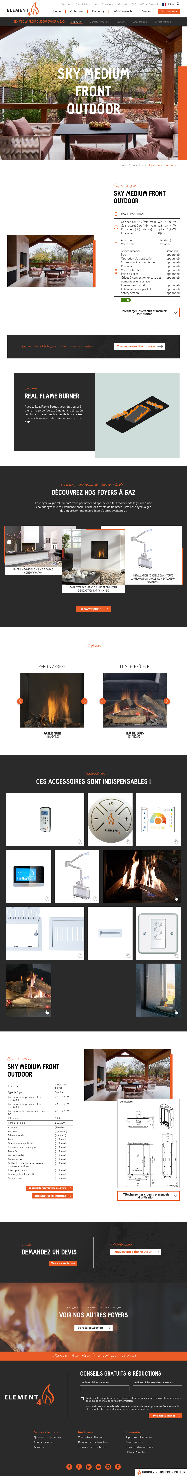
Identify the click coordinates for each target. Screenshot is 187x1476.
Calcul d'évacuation (87, 4)
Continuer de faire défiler (92, 134)
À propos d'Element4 (139, 1437)
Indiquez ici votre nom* (95, 1382)
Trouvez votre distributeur (136, 346)
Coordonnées (134, 1442)
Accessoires (140, 21)
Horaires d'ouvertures (139, 1447)
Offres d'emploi (149, 4)
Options (120, 21)
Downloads (108, 4)
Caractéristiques (99, 21)
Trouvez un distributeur (93, 1447)
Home (57, 11)
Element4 (98, 11)
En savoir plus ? (90, 609)
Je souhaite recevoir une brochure (47, 1187)
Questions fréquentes (47, 1437)
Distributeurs (169, 11)
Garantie (123, 4)
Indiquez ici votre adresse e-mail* (154, 1382)
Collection (76, 11)
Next (84, 701)
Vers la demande (60, 1263)
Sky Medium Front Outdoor (163, 165)
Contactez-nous (43, 1442)
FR (169, 4)
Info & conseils (122, 11)
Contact (146, 11)
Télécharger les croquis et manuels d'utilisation (144, 312)
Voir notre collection (90, 1437)
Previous (20, 701)
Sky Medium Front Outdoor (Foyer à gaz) (40, 21)
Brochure (67, 4)
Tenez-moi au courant (163, 1415)
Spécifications (163, 21)
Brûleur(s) (76, 21)
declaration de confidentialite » (130, 1409)
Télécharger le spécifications (50, 1195)
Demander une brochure (93, 1442)
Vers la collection (90, 1328)
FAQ (134, 4)
